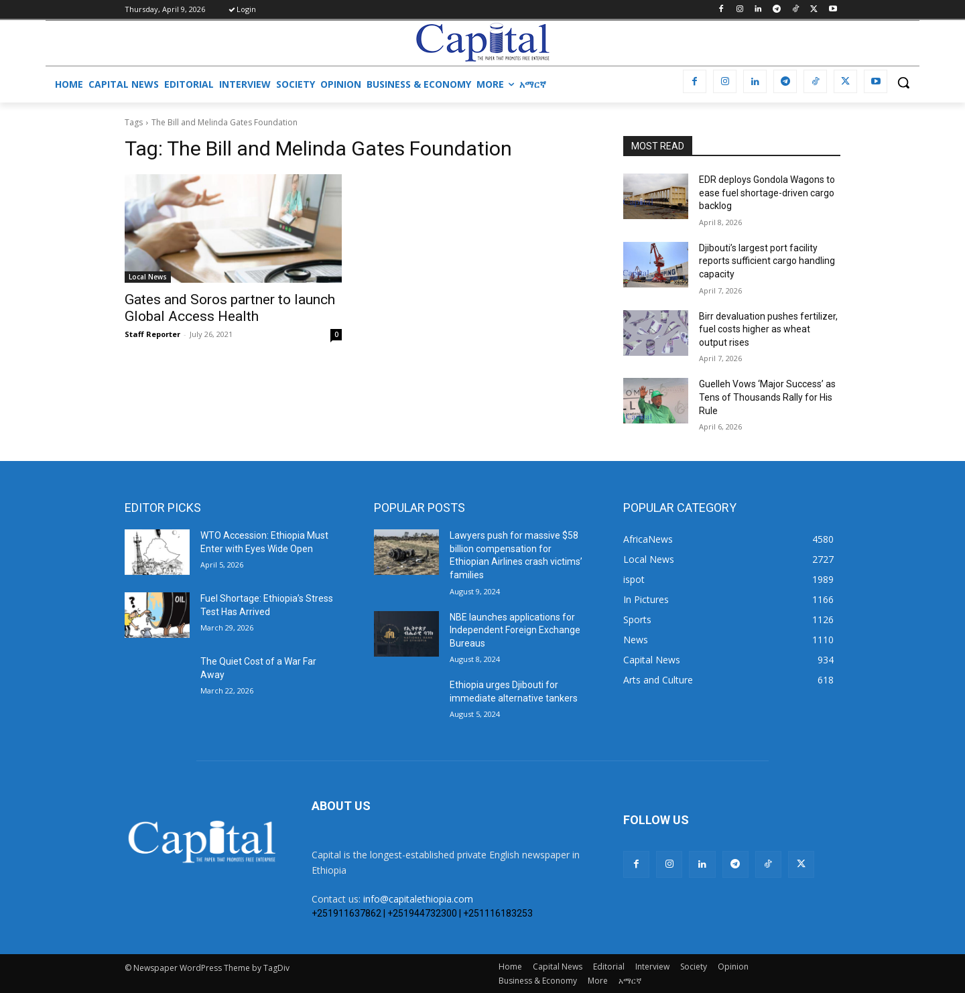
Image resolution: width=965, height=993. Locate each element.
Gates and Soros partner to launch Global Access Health (230, 307)
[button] (903, 82)
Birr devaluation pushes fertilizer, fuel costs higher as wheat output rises (768, 329)
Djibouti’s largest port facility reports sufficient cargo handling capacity (767, 261)
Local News (148, 276)
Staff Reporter (152, 334)
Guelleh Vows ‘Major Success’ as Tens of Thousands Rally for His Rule (767, 397)
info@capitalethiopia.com (418, 898)
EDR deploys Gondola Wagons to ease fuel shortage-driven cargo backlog (767, 192)
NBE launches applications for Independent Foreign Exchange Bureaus (515, 630)
